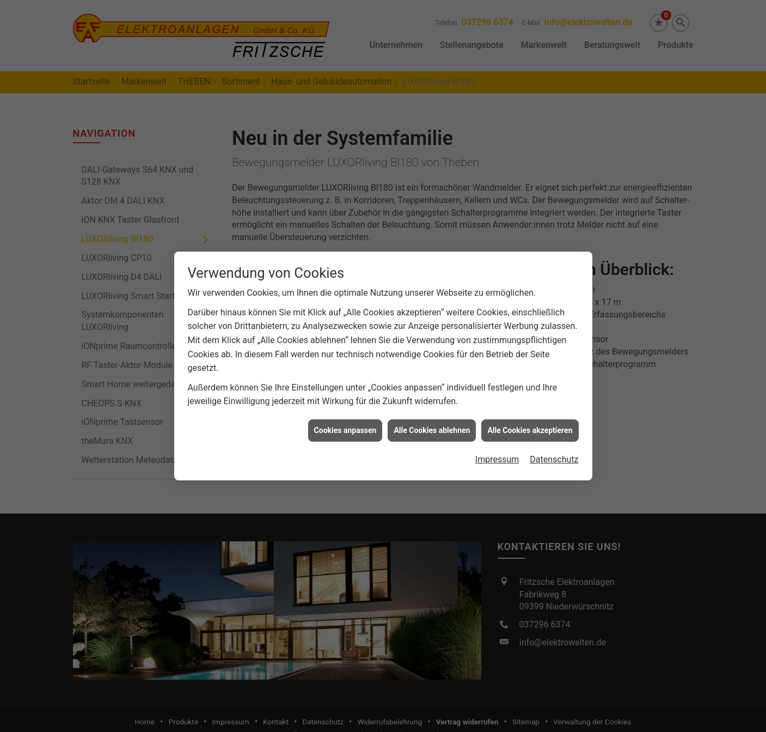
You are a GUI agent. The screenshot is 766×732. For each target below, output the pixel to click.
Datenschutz (554, 453)
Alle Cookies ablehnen (432, 423)
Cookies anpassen (345, 423)
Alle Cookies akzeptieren (529, 423)
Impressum (497, 453)
